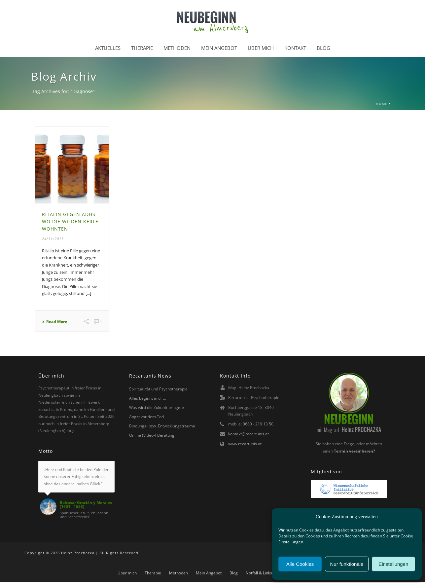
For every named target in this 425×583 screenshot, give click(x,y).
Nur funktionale (347, 564)
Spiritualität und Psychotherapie (158, 389)
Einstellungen (393, 564)
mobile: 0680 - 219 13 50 (250, 424)
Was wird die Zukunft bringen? (156, 407)
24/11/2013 (53, 238)
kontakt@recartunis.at (248, 434)
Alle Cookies (300, 564)
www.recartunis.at (245, 444)
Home (381, 103)
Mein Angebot (219, 48)
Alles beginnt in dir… (147, 398)
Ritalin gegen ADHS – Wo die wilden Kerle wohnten (71, 221)
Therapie (142, 48)
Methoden (177, 48)
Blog (323, 48)
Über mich (261, 48)
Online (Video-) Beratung (151, 435)
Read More (54, 322)
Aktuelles (108, 48)
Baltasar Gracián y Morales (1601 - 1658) (86, 505)
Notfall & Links (259, 573)
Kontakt (295, 48)
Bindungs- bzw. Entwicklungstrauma (162, 426)
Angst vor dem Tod (146, 416)
